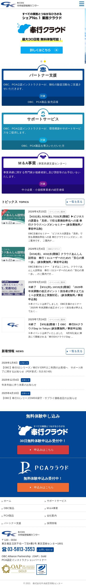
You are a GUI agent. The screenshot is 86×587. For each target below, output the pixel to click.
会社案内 (52, 515)
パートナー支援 (12, 523)
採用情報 (52, 523)
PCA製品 (9, 515)
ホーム (7, 500)
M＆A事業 (52, 508)
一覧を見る (75, 201)
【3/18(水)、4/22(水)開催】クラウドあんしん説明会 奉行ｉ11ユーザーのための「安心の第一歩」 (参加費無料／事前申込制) (56, 258)
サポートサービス (57, 500)
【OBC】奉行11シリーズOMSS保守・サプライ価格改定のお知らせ (39, 398)
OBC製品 (9, 508)
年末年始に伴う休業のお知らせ (19, 384)
